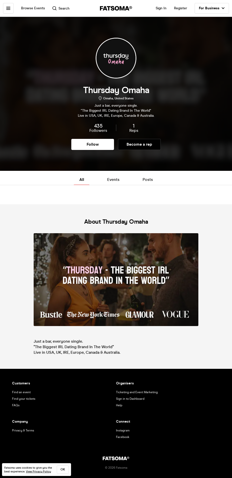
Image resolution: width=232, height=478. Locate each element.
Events (113, 179)
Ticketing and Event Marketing (137, 392)
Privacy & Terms (23, 430)
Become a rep (139, 144)
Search (61, 8)
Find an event (21, 392)
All (81, 179)
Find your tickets (23, 399)
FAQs (16, 405)
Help (119, 405)
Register (180, 8)
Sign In (161, 8)
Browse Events (33, 8)
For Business (212, 8)
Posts (148, 179)
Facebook (122, 437)
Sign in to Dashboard (130, 399)
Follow (93, 144)
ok (63, 469)
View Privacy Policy (38, 471)
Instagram (123, 430)
